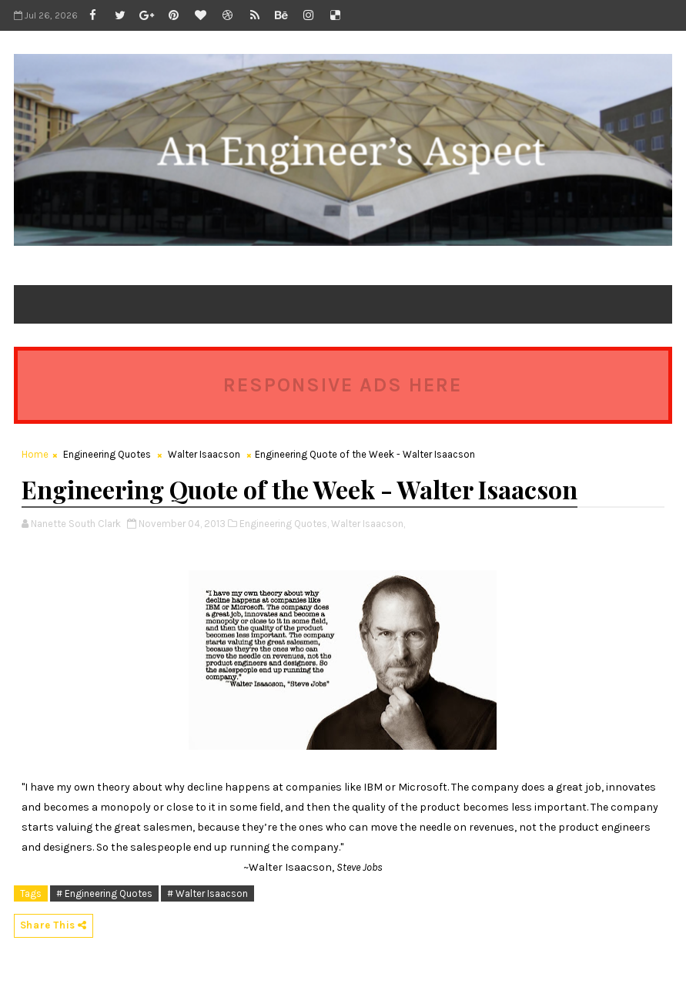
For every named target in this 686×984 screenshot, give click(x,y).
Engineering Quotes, (284, 523)
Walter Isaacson (204, 454)
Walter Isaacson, (368, 523)
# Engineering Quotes (104, 893)
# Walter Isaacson (207, 893)
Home (35, 454)
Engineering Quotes (107, 454)
